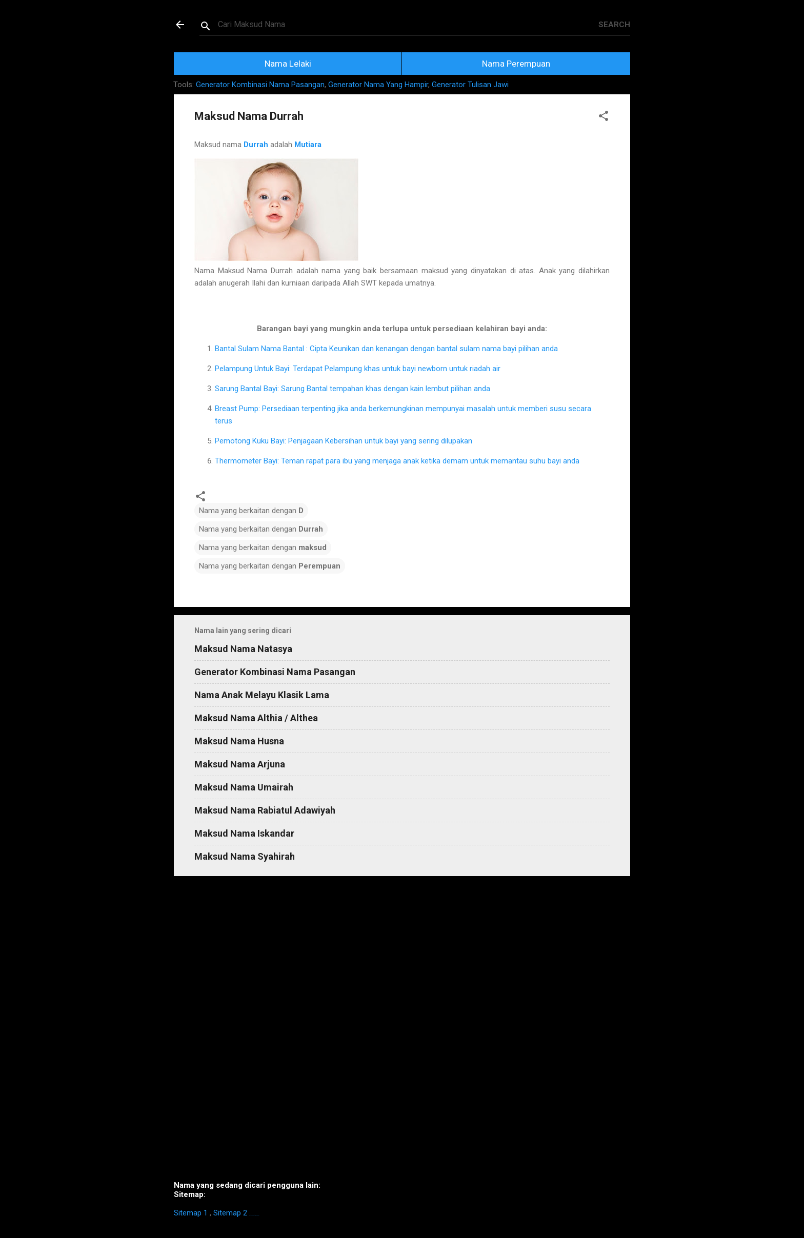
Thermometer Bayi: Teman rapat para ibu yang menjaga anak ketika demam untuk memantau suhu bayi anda (397, 460)
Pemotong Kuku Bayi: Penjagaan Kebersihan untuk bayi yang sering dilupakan (343, 440)
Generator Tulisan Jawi (470, 84)
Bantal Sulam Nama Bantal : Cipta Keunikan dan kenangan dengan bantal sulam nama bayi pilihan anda (386, 348)
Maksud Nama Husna (239, 741)
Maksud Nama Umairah (243, 787)
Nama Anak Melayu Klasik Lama (261, 694)
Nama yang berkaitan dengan (251, 510)
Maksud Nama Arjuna (239, 764)
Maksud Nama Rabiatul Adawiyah (264, 810)
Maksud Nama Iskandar (244, 833)
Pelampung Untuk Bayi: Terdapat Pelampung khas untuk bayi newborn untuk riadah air (357, 368)
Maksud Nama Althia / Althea (256, 718)
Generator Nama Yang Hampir (378, 84)
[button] (603, 118)
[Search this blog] (408, 24)
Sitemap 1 (191, 1212)
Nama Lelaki (288, 63)
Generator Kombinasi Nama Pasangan (260, 84)
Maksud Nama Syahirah (244, 856)
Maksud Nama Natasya (243, 648)
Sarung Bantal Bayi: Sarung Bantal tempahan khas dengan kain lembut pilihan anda (352, 388)
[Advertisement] (402, 1032)
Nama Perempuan (516, 63)
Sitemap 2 (230, 1212)
